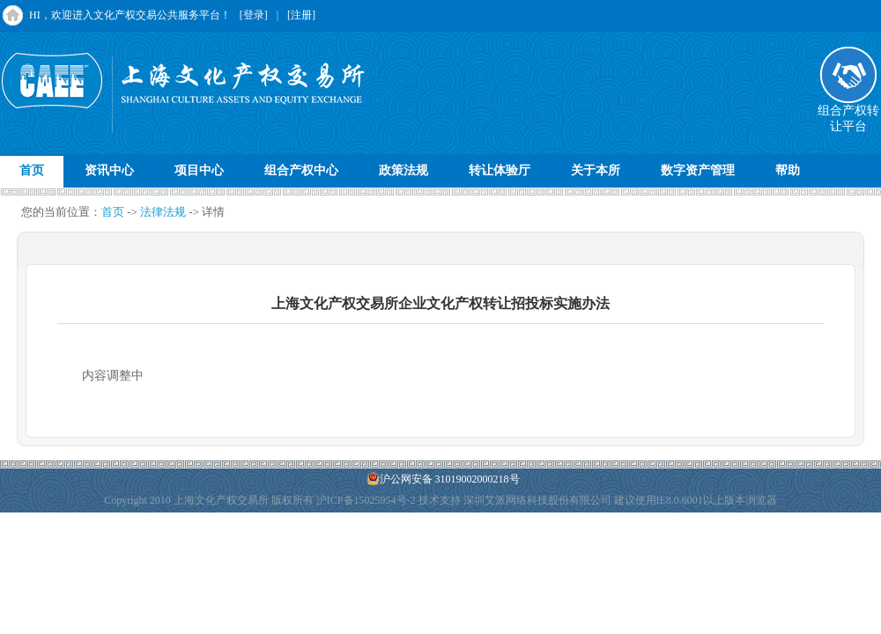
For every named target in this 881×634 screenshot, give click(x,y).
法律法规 (163, 211)
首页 (31, 170)
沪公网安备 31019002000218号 (443, 478)
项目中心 (199, 170)
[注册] (301, 15)
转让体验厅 (499, 170)
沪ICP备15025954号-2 (366, 500)
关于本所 (595, 170)
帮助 (787, 170)
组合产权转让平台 (848, 112)
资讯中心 (109, 170)
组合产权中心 (301, 170)
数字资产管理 (698, 170)
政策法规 (403, 170)
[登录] (254, 15)
